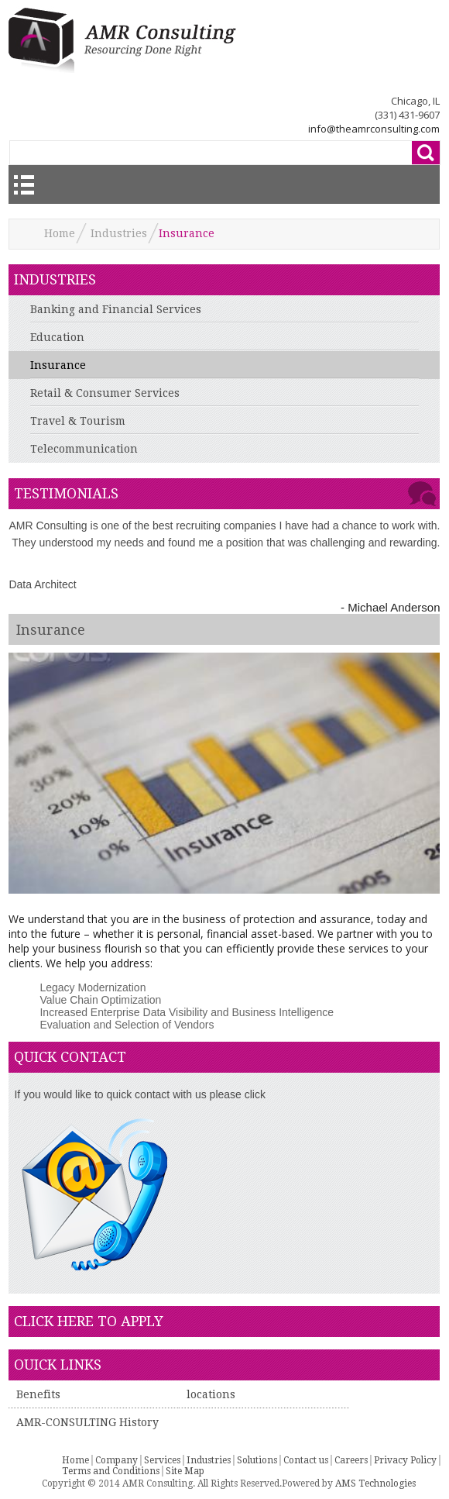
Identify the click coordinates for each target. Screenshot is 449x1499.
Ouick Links (57, 1364)
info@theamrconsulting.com (374, 129)
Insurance (58, 365)
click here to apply (88, 1321)
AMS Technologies (375, 1483)
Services (162, 1460)
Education (57, 337)
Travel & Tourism (77, 421)
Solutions (257, 1460)
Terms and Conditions (110, 1471)
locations (211, 1394)
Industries (119, 233)
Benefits (38, 1394)
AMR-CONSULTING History (87, 1422)
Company (116, 1460)
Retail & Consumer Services (105, 393)
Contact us (305, 1460)
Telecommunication (84, 449)
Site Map (185, 1471)
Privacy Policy (405, 1460)
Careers (351, 1460)
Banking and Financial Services (115, 309)
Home (59, 233)
